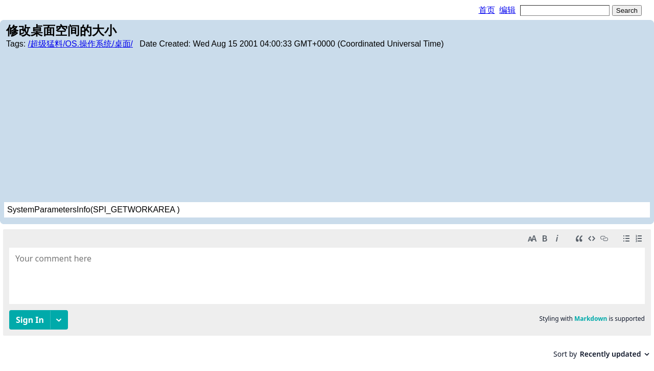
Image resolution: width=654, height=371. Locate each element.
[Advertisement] (327, 125)
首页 (487, 10)
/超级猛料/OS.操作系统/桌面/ (80, 43)
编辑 (507, 10)
